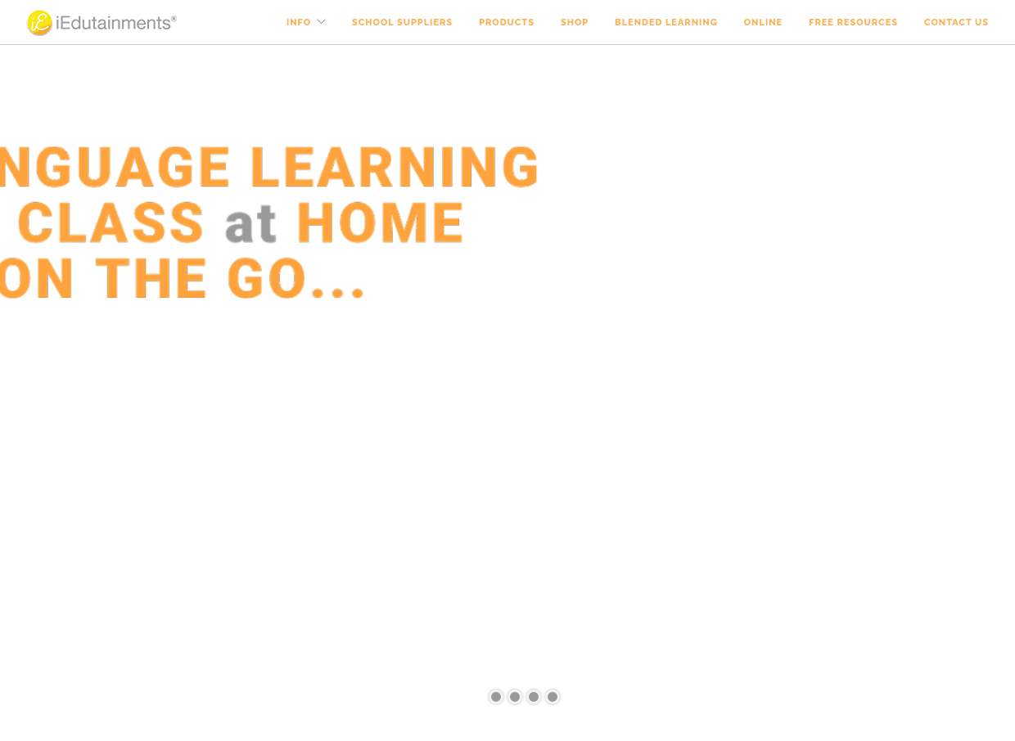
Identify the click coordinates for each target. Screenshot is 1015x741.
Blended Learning (666, 22)
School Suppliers (402, 22)
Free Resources (853, 22)
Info (298, 22)
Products (507, 22)
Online (763, 22)
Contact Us (956, 22)
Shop (575, 22)
